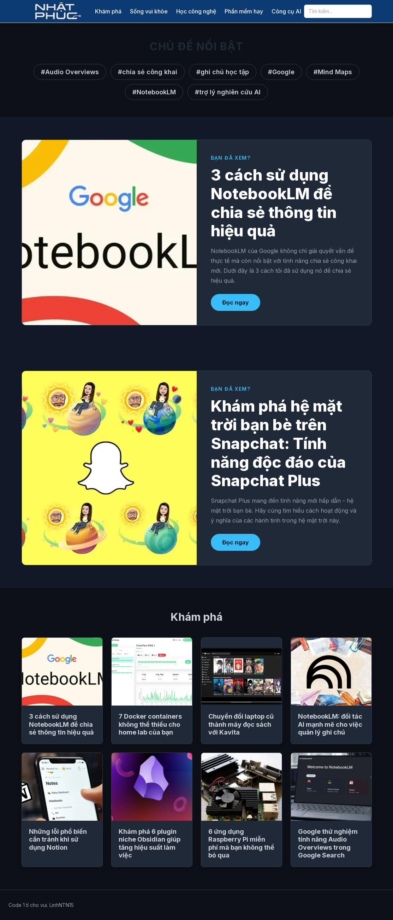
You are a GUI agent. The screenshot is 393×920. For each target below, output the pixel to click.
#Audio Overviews (70, 72)
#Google (281, 72)
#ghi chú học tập (222, 72)
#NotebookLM (154, 92)
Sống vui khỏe (149, 11)
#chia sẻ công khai (147, 72)
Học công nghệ (196, 11)
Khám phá (108, 11)
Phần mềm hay (244, 11)
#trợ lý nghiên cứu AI (228, 92)
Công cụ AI (286, 11)
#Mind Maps (333, 72)
